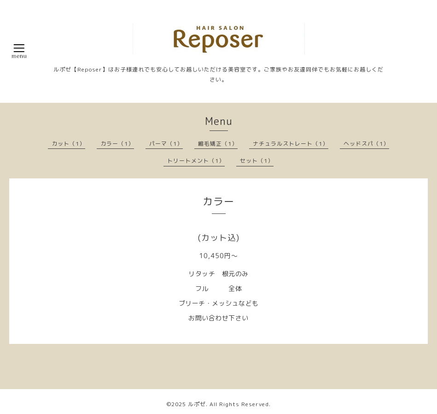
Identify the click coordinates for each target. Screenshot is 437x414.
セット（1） (257, 161)
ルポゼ (197, 404)
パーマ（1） (166, 144)
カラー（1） (117, 144)
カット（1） (68, 144)
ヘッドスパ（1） (366, 144)
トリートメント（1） (196, 161)
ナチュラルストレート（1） (290, 144)
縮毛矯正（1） (218, 144)
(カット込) (218, 237)
